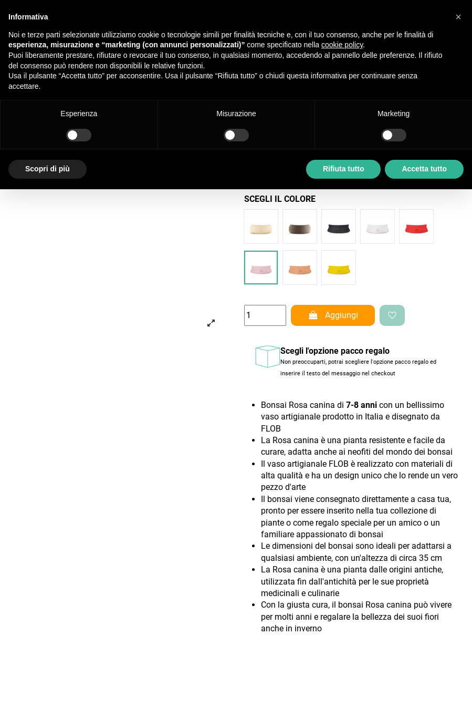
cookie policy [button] (342, 44)
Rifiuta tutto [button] (343, 169)
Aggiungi (333, 315)
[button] (458, 16)
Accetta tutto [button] (424, 169)
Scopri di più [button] (47, 169)
